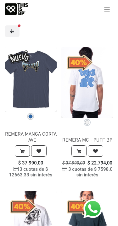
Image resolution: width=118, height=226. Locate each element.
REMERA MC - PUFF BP (87, 140)
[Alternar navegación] (107, 9)
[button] (22, 151)
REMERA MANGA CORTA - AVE (31, 137)
